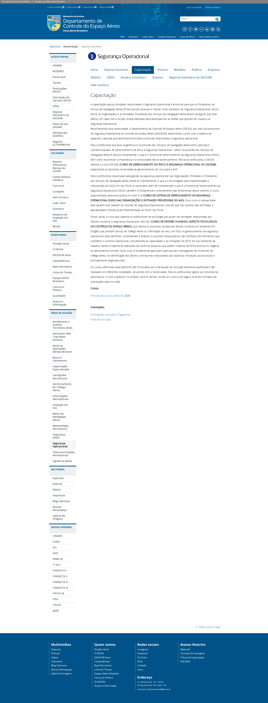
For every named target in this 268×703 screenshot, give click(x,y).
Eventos (157, 77)
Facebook (142, 653)
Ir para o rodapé (106, 7)
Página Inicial (54, 46)
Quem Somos (58, 234)
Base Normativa (102, 665)
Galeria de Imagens (61, 673)
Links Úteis (147, 36)
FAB (122, 36)
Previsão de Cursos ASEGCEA (107, 295)
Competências (102, 661)
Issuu (140, 669)
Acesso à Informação (105, 685)
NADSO (96, 77)
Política (197, 70)
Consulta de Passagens (192, 653)
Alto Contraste (194, 7)
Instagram (142, 649)
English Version (213, 7)
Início (94, 70)
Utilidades (57, 153)
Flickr (140, 661)
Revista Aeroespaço (61, 669)
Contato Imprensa (167, 36)
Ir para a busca (89, 7)
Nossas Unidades (61, 527)
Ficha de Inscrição (101, 319)
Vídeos (54, 657)
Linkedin (141, 665)
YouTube (142, 657)
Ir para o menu (73, 7)
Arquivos (214, 70)
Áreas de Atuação (61, 313)
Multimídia (57, 469)
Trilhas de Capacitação (192, 657)
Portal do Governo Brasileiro (16, 1)
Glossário (133, 36)
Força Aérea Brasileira (75, 31)
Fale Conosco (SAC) (209, 36)
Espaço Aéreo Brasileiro (106, 673)
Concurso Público (103, 677)
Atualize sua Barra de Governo (49, 1)
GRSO (111, 77)
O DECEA (99, 653)
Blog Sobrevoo (59, 665)
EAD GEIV (185, 661)
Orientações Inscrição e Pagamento (111, 314)
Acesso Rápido (60, 56)
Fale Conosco (100, 85)
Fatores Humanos (116, 70)
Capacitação (143, 70)
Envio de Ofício (187, 36)
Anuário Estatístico (133, 77)
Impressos (56, 661)
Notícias (55, 653)
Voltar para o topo (210, 627)
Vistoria (162, 70)
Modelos (180, 70)
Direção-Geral (101, 649)
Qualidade (99, 681)
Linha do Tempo (103, 669)
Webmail (185, 649)
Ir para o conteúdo (56, 7)
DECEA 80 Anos (102, 657)
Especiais (56, 649)
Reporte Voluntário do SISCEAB (190, 77)
